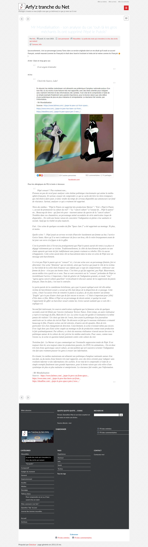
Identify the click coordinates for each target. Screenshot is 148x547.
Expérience (61, 454)
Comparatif (25, 468)
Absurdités (77, 39)
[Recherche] (106, 415)
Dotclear (32, 545)
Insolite (23, 483)
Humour (60, 458)
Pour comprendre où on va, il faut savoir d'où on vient (37, 498)
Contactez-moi (99, 455)
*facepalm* (29, 464)
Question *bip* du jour (29, 508)
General (23, 476)
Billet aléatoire (26, 411)
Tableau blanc (25, 494)
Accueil (23, 519)
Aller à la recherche (123, 2)
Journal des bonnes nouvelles (31, 512)
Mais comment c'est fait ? (30, 504)
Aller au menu (111, 2)
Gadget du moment (27, 472)
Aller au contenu (100, 2)
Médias (23, 487)
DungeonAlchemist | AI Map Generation (28, 19)
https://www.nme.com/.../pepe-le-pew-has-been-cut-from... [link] (56, 378)
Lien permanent (63, 39)
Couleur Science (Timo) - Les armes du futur (21, 19)
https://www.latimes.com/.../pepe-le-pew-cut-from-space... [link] (65, 376)
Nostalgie (24, 490)
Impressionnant (26, 479)
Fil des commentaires (108, 433)
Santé (60, 466)
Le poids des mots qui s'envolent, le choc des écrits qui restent (37, 459)
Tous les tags (61, 474)
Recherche (99, 411)
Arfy (33, 39)
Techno (60, 469)
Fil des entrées (106, 429)
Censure (35, 44)
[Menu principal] (126, 8)
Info (40, 44)
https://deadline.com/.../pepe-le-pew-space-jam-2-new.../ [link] (55, 381)
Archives (24, 522)
